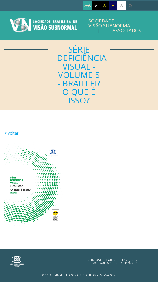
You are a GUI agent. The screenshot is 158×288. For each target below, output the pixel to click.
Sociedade (101, 21)
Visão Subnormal (110, 25)
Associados (126, 30)
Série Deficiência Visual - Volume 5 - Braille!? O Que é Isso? (82, 75)
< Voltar (11, 133)
